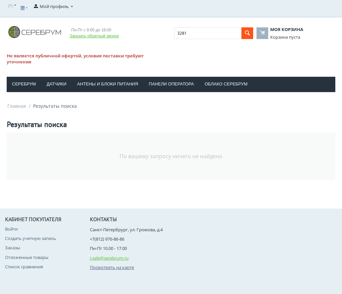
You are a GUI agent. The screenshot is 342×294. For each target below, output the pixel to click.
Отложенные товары (26, 257)
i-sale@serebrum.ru (109, 258)
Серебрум (24, 83)
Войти (11, 229)
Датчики (56, 83)
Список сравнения (24, 267)
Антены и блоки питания (107, 83)
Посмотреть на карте (112, 267)
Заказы (12, 248)
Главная (16, 106)
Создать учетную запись (30, 238)
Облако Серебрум (226, 83)
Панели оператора (171, 83)
